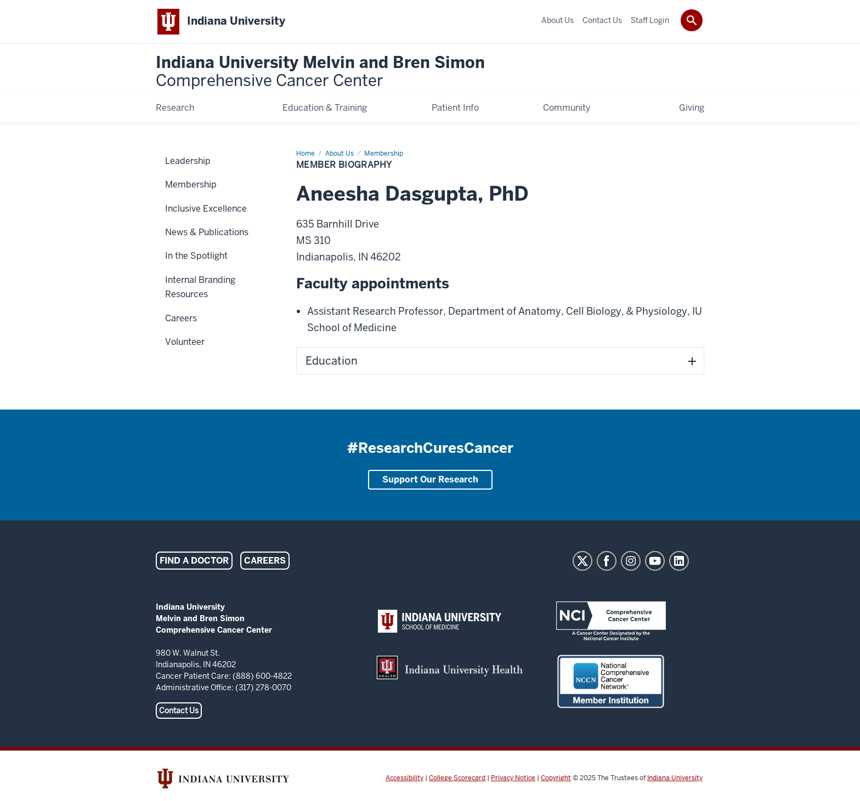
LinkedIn (679, 561)
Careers (265, 560)
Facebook (606, 561)
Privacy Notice (513, 778)
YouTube (655, 561)
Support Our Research (430, 479)
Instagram (631, 561)
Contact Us (179, 710)
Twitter (582, 561)
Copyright (556, 778)
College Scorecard (457, 778)
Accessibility (404, 778)
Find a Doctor (194, 560)
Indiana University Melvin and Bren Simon (320, 72)
